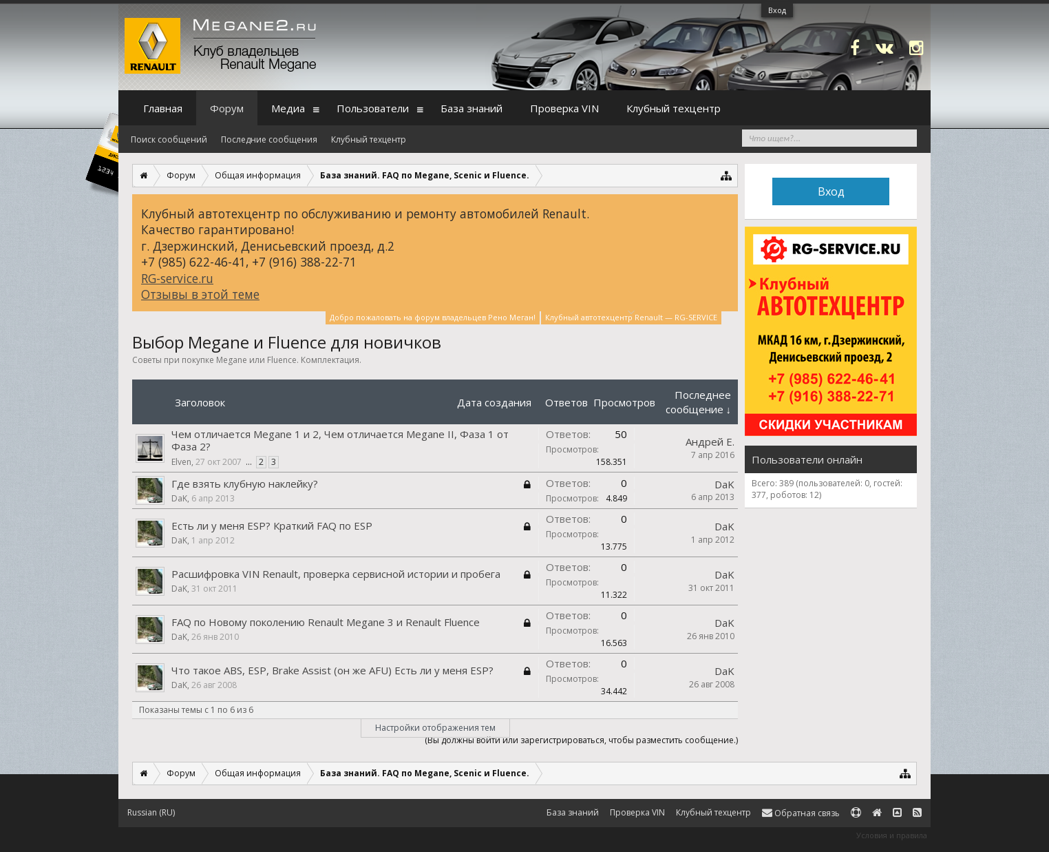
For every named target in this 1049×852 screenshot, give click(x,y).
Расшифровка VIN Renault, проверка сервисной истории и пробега (335, 574)
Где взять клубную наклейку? (244, 483)
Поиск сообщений (169, 139)
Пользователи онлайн (807, 459)
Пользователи (373, 108)
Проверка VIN (564, 108)
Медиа (288, 108)
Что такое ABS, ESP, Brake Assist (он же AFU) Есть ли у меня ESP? (332, 670)
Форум (227, 108)
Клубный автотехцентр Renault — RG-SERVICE (631, 316)
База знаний (471, 108)
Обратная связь (801, 813)
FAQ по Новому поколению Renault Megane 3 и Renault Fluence (325, 622)
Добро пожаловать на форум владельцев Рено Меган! (433, 317)
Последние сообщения (269, 139)
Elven (181, 462)
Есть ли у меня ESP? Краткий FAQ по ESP (271, 525)
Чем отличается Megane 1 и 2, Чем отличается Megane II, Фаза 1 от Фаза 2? (340, 440)
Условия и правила (891, 835)
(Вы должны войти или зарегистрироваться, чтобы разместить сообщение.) (581, 740)
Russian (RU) (151, 812)
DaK (179, 498)
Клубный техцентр (368, 139)
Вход (777, 10)
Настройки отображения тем (435, 728)
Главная (162, 108)
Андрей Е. (710, 441)
